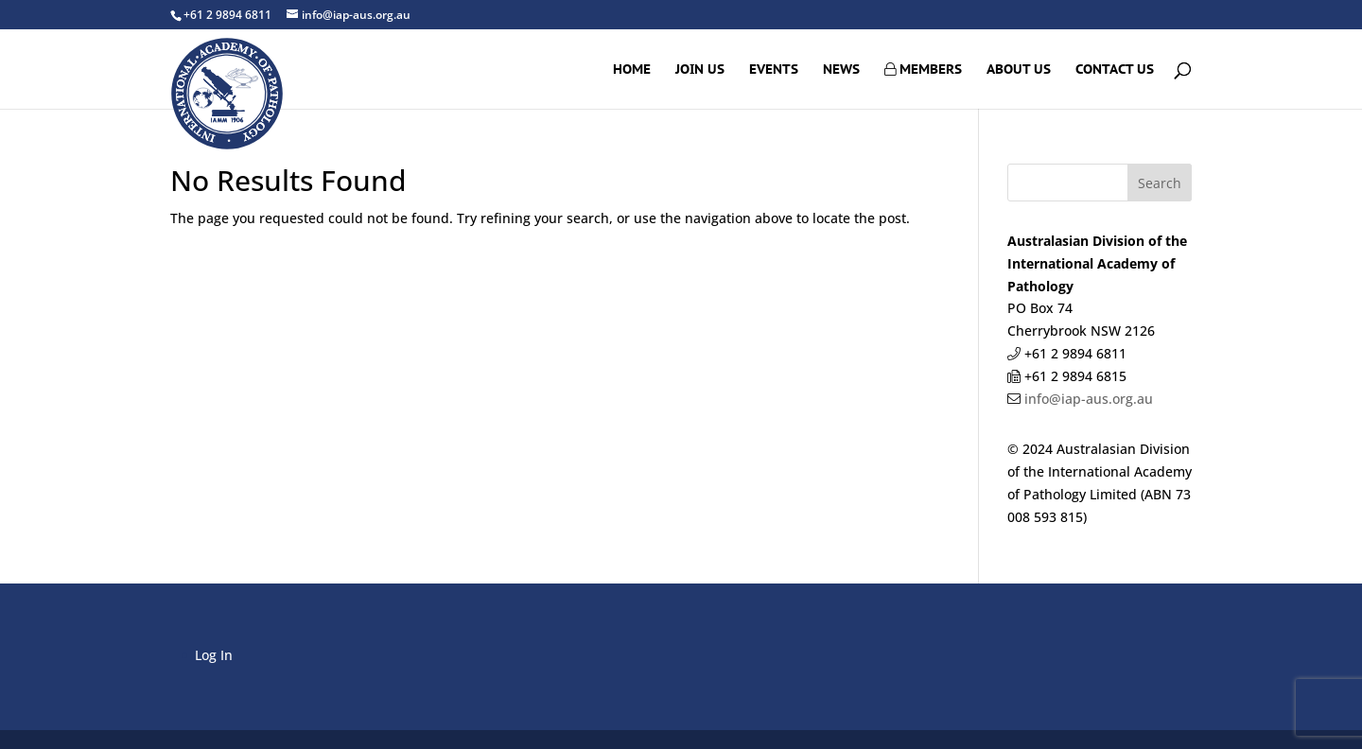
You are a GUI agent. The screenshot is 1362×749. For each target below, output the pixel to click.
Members (923, 70)
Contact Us (1114, 70)
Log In (214, 655)
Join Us (700, 70)
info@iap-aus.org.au (1087, 399)
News (841, 70)
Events (773, 70)
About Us (1019, 70)
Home (632, 70)
